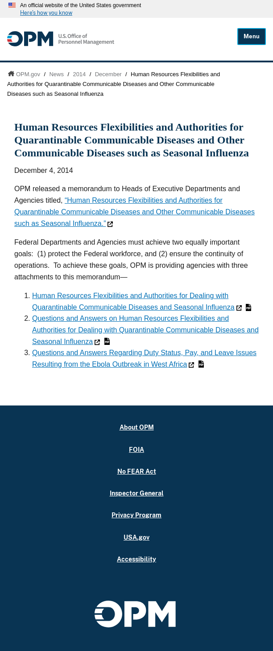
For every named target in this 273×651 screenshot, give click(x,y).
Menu (252, 36)
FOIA (136, 449)
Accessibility (136, 559)
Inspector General (137, 493)
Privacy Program (136, 515)
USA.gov (136, 537)
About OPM (137, 427)
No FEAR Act (136, 471)
